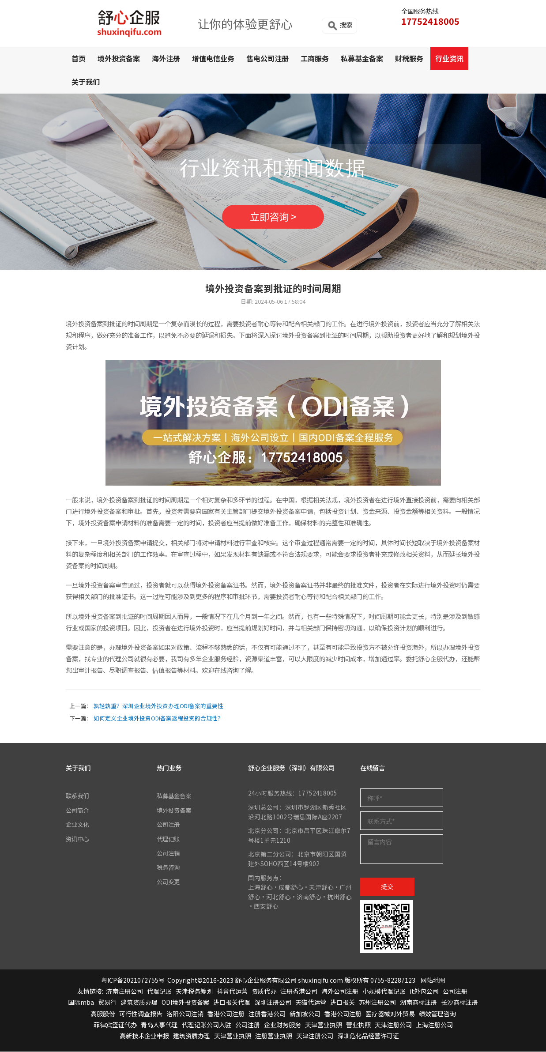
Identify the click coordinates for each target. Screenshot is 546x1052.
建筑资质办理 (139, 1002)
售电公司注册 (267, 58)
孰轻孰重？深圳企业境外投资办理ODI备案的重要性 (158, 706)
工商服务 (315, 58)
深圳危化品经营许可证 (368, 1036)
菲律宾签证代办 (115, 1025)
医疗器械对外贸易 (390, 1014)
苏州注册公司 (377, 1002)
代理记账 (169, 839)
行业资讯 (449, 58)
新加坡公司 (305, 1014)
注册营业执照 (273, 1036)
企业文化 (78, 824)
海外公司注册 (339, 991)
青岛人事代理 (159, 1025)
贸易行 (107, 1002)
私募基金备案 (362, 58)
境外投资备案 (119, 58)
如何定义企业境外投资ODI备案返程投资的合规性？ (158, 718)
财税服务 (409, 58)
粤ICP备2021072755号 (133, 980)
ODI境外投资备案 (185, 1002)
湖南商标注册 (418, 1002)
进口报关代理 (231, 1002)
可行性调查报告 (140, 1014)
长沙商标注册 (459, 1002)
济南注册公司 (124, 991)
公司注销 (169, 853)
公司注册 (169, 824)
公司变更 (169, 882)
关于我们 (86, 81)
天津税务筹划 (194, 991)
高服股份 (102, 1014)
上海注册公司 (434, 1025)
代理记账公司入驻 (206, 1025)
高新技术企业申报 (144, 1036)
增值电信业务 (213, 58)
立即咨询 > (273, 217)
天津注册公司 (393, 1025)
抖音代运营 (232, 991)
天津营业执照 (323, 1025)
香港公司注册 (226, 1014)
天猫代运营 (310, 1002)
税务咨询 (169, 867)
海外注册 (166, 58)
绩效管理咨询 (437, 1014)
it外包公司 (424, 991)
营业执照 (358, 1025)
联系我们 (78, 796)
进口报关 (342, 1002)
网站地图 (433, 980)
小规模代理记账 (384, 991)
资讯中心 (78, 839)
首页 (79, 58)
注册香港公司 (298, 991)
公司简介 (78, 810)
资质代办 (264, 991)
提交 (387, 886)
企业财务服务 (282, 1025)
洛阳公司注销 (184, 1014)
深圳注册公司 (272, 1002)
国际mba (81, 1002)
